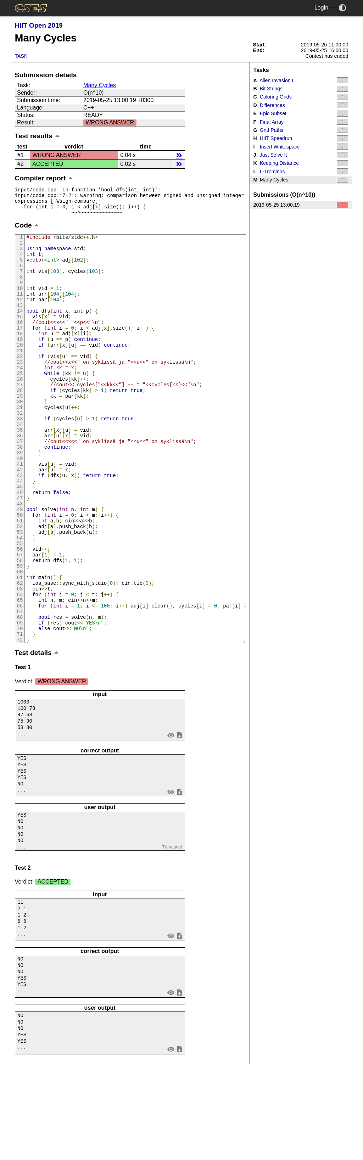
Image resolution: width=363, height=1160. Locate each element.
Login (321, 8)
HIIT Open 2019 (39, 25)
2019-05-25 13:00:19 (300, 205)
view (171, 819)
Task (21, 56)
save (179, 819)
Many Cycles (99, 85)
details (179, 155)
